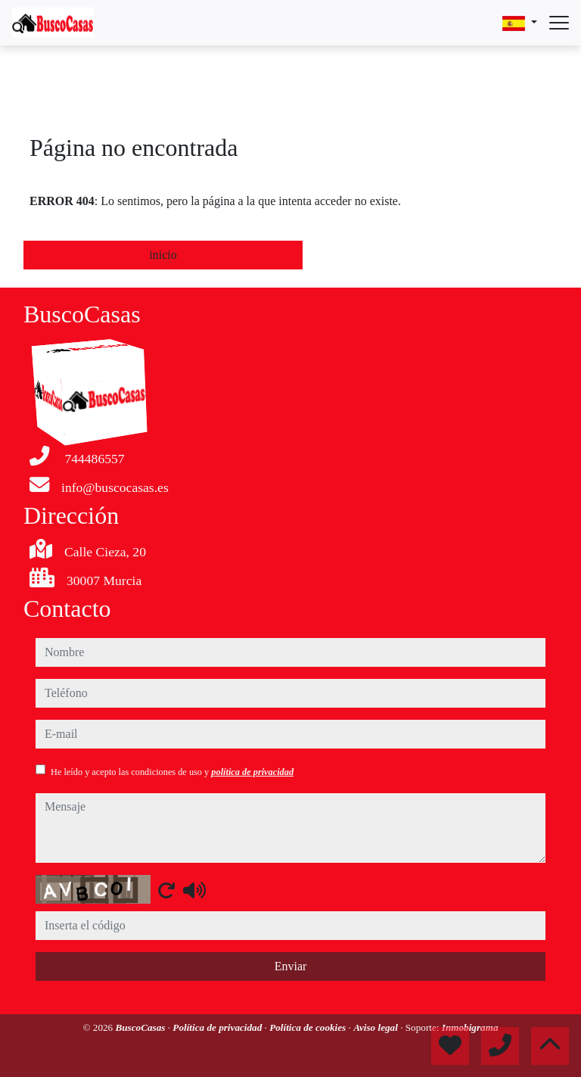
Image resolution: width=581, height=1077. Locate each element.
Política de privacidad (218, 1027)
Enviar (291, 966)
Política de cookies (308, 1027)
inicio (162, 254)
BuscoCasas (141, 1027)
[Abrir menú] (559, 23)
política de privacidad (252, 772)
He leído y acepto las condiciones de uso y (172, 772)
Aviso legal (376, 1027)
